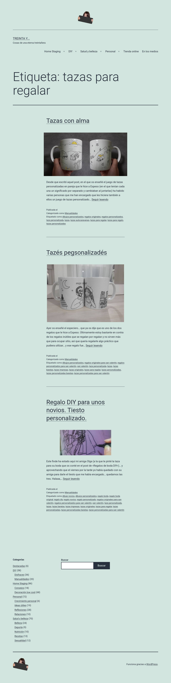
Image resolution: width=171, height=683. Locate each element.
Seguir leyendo (100, 199)
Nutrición (19, 631)
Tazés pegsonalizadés (76, 252)
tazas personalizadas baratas (59, 373)
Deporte (19, 627)
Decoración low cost (25, 592)
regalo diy (58, 499)
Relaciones (20, 614)
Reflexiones (20, 610)
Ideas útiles (20, 605)
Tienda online (131, 51)
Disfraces (19, 574)
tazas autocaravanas (79, 220)
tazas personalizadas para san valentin (92, 373)
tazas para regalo (115, 220)
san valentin (82, 366)
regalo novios (70, 499)
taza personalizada (55, 220)
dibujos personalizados (73, 217)
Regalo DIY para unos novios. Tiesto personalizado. (75, 410)
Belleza (18, 623)
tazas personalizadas (56, 223)
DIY (70, 51)
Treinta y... (21, 38)
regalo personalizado (86, 499)
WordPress (152, 664)
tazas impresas (61, 370)
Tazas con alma (67, 120)
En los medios (150, 51)
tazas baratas (58, 506)
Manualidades (71, 213)
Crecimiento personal (25, 601)
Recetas (19, 636)
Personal (110, 51)
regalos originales (92, 217)
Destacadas (19, 566)
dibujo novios (68, 496)
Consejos (19, 588)
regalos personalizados (112, 217)
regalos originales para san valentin (100, 363)
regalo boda (103, 496)
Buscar (64, 560)
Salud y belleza (88, 51)
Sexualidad (20, 640)
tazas (67, 220)
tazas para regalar (98, 220)
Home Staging (52, 51)
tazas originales (76, 370)
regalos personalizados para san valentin (73, 503)
